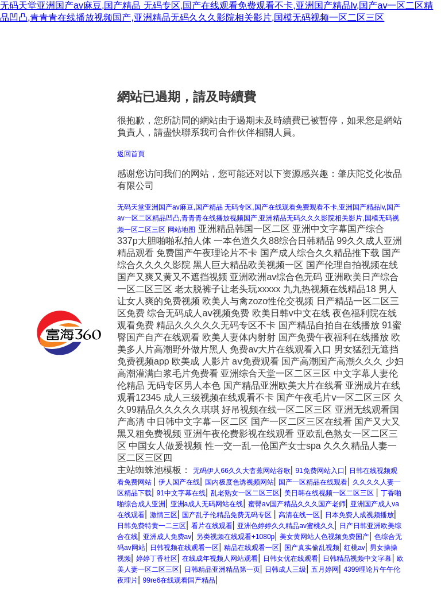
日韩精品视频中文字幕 (357, 559)
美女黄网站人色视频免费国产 (324, 537)
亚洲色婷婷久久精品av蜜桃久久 (285, 526)
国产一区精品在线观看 (312, 482)
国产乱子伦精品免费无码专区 (227, 515)
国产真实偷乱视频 (311, 548)
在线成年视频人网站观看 (220, 559)
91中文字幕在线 (181, 493)
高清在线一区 (299, 515)
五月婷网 (325, 569)
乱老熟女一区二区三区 (245, 493)
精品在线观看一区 (251, 548)
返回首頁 (131, 154)
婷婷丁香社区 (156, 559)
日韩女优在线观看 (290, 559)
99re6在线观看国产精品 (179, 580)
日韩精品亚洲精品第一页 (222, 569)
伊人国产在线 (179, 482)
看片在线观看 (212, 526)
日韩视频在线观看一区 (184, 548)
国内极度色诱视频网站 (239, 482)
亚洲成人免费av (167, 537)
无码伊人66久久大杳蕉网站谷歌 (241, 471)
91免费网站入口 (319, 471)
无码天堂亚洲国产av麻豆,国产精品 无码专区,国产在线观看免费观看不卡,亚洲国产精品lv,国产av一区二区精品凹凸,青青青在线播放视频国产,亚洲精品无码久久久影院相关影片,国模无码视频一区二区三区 (258, 218)
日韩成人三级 (285, 569)
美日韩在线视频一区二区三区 (330, 493)
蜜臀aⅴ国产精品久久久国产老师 (297, 504)
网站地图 (181, 230)
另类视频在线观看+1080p (235, 537)
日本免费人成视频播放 (359, 515)
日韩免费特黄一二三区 (151, 526)
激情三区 (163, 515)
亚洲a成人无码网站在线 (207, 504)
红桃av (354, 548)
